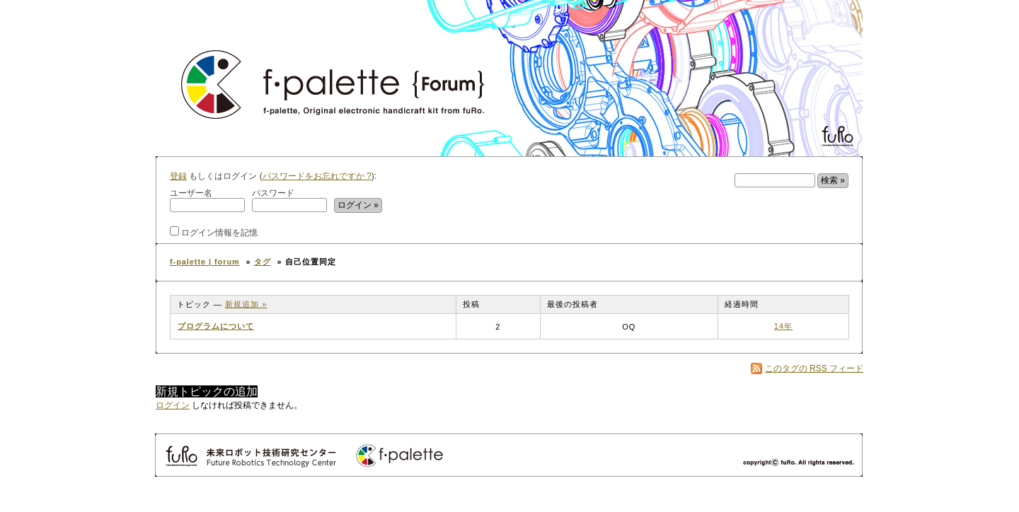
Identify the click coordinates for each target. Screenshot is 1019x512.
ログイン (173, 405)
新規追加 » (246, 304)
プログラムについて (216, 326)
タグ (262, 261)
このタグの (814, 368)
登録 (178, 176)
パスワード (289, 200)
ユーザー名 (207, 200)
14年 (783, 326)
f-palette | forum (205, 261)
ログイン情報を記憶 (214, 231)
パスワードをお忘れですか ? (317, 176)
